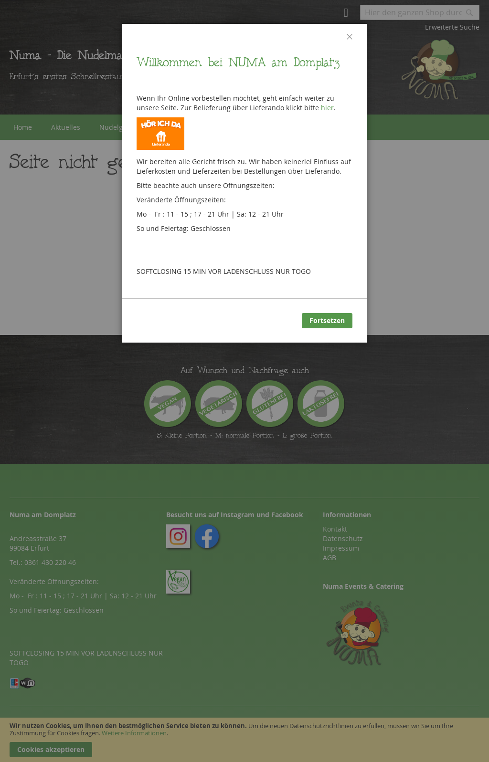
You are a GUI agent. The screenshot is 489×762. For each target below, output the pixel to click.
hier (327, 107)
